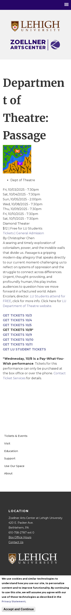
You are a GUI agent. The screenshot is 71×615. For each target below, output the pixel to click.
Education (11, 451)
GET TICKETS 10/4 (17, 320)
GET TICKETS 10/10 (18, 340)
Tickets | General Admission (23, 233)
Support (9, 458)
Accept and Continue (18, 609)
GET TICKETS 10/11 (18, 344)
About (8, 473)
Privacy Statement (13, 601)
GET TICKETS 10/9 (17, 335)
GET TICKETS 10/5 (17, 325)
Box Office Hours (20, 537)
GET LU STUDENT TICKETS (24, 349)
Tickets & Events (15, 436)
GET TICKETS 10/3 (17, 315)
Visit (7, 443)
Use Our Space (14, 466)
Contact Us (16, 542)
